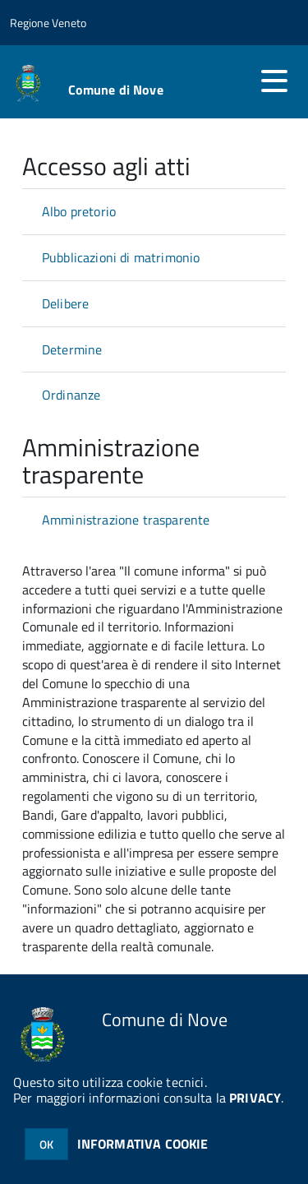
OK (46, 1144)
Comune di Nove (115, 89)
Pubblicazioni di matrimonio (121, 257)
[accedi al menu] (274, 80)
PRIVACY (255, 1098)
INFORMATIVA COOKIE (143, 1144)
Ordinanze (71, 395)
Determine (72, 349)
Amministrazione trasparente (125, 520)
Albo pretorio (79, 211)
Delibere (65, 303)
